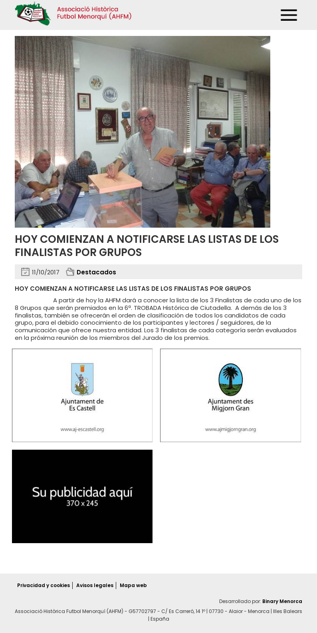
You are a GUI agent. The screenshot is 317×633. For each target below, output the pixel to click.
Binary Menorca (282, 601)
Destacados (96, 272)
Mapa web (133, 585)
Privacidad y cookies (43, 585)
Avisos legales (94, 585)
